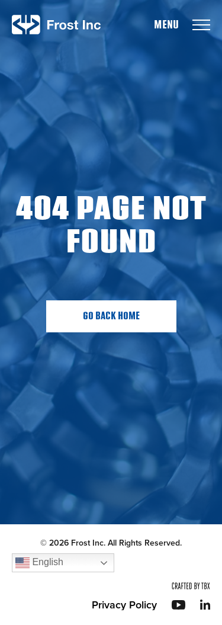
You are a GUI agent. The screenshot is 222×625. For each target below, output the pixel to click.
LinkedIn (205, 605)
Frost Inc (56, 24)
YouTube (178, 605)
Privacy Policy (124, 605)
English (39, 563)
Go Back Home (111, 316)
